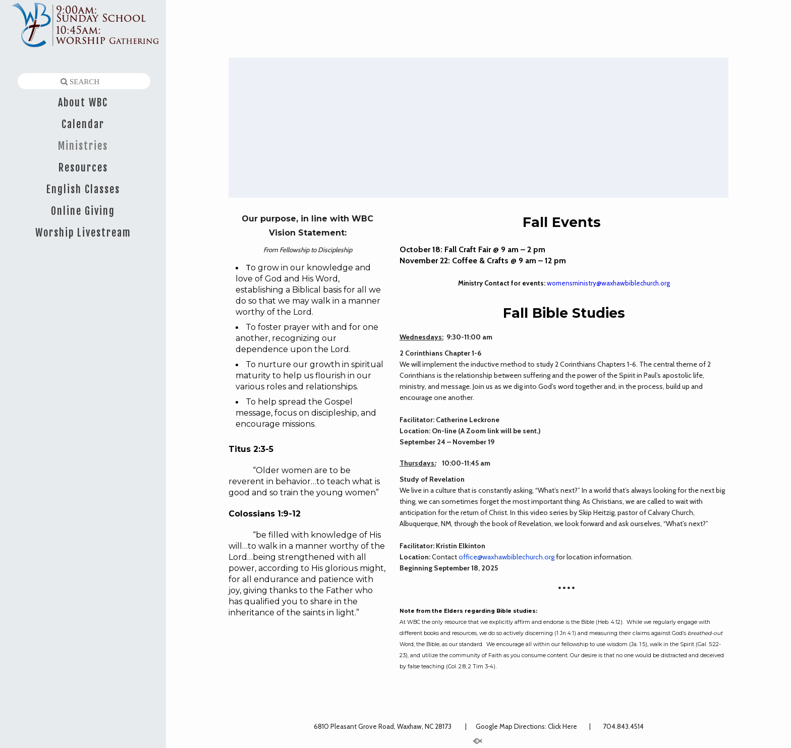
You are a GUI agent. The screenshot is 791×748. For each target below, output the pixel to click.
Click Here (563, 726)
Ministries (83, 146)
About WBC (83, 102)
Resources (83, 167)
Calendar (83, 124)
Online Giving (83, 211)
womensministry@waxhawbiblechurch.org (608, 283)
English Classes (83, 189)
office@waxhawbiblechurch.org (506, 556)
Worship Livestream (83, 232)
